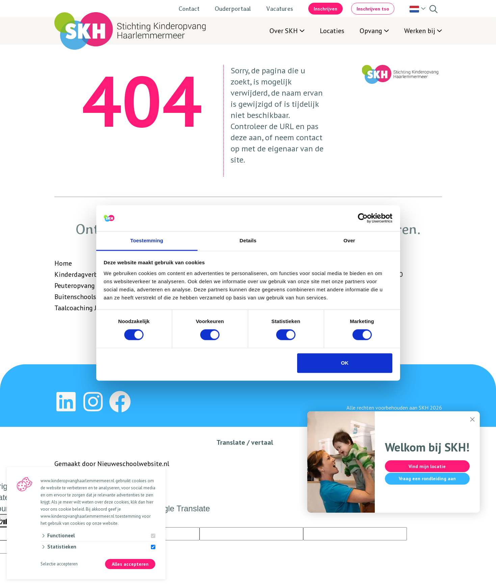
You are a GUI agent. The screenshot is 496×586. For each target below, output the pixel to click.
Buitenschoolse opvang (88, 296)
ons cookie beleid (67, 509)
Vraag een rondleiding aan (425, 478)
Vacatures (279, 8)
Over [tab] (349, 240)
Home (63, 263)
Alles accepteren (130, 564)
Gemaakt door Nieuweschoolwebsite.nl (111, 463)
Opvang (371, 30)
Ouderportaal (233, 8)
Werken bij (419, 30)
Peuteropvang (74, 285)
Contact (189, 8)
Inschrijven (325, 9)
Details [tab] (248, 240)
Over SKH (283, 30)
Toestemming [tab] (146, 240)
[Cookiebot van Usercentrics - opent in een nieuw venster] (362, 218)
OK (345, 363)
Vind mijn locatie (425, 466)
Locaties (332, 30)
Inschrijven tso (373, 9)
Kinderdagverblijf (80, 274)
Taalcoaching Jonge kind (90, 307)
